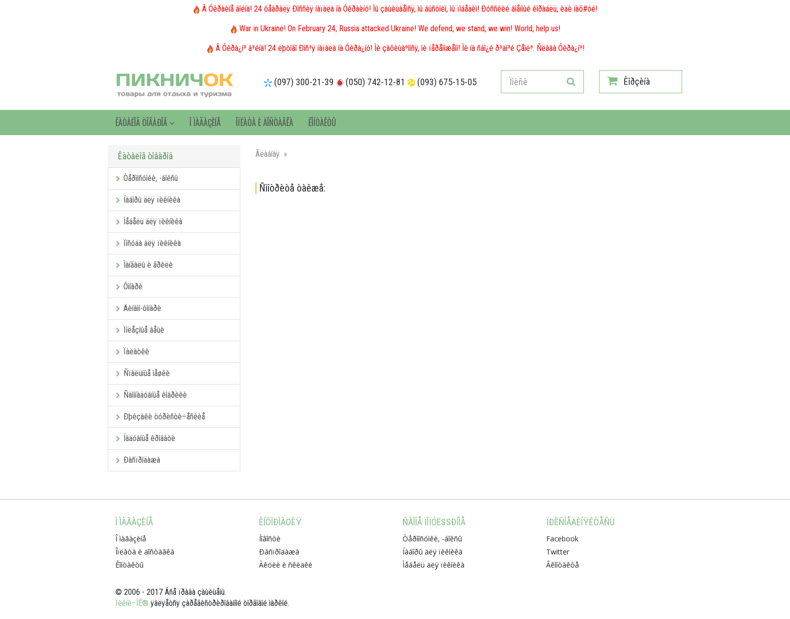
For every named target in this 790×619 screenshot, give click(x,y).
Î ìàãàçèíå (205, 122)
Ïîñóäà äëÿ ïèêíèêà (148, 243)
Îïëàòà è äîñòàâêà (264, 122)
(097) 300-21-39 (304, 82)
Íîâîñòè (270, 538)
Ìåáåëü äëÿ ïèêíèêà (149, 221)
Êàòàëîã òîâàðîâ (144, 122)
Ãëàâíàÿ (267, 154)
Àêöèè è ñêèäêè (285, 565)
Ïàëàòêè (132, 351)
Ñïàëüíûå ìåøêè (143, 373)
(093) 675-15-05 (447, 82)
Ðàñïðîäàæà (138, 460)
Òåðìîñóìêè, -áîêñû (147, 178)
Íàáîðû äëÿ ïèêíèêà (148, 200)
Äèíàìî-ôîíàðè (138, 308)
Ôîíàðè (129, 286)
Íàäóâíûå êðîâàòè (145, 438)
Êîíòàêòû (322, 122)
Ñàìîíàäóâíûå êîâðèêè (151, 395)
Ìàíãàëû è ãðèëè (144, 265)
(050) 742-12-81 (375, 82)
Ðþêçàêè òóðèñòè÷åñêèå (160, 416)
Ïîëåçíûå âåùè (140, 330)
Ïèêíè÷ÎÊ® (132, 603)
